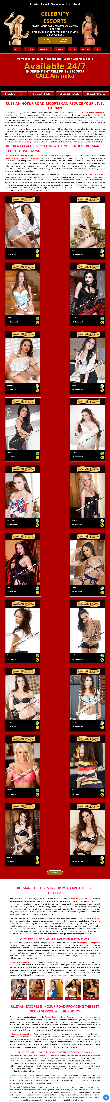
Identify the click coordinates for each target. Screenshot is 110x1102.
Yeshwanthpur (28, 1058)
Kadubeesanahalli (81, 970)
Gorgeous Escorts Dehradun (56, 887)
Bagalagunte (62, 1069)
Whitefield (26, 978)
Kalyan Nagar (10, 1019)
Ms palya (94, 1084)
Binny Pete (78, 1017)
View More (55, 447)
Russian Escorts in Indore (86, 870)
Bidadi (7, 908)
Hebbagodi (95, 1065)
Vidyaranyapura (28, 974)
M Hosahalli (96, 1050)
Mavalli (94, 1002)
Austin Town (96, 1091)
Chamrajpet (26, 1012)
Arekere (60, 932)
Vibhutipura (96, 988)
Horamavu (26, 995)
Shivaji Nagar (27, 950)
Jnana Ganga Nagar (62, 1031)
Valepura (94, 998)
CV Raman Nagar (11, 950)
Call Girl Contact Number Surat (80, 853)
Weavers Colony (80, 950)
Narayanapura (97, 965)
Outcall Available (64, 40)
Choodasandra (62, 1039)
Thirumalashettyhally (98, 985)
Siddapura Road (97, 1068)
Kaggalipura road (81, 1043)
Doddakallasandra (81, 1040)
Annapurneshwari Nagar (64, 1015)
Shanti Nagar (27, 947)
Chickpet (8, 932)
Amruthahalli (44, 918)
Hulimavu (43, 979)
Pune (97, 49)
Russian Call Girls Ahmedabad (49, 853)
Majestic (8, 1058)
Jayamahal (43, 986)
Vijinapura (95, 1043)
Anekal (42, 922)
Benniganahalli (62, 1000)
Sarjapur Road (27, 944)
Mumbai (84, 49)
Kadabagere (79, 911)
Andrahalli (78, 924)
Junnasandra (27, 991)
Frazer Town (9, 967)
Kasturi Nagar (62, 908)
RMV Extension (63, 949)
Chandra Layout (45, 950)
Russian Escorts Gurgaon (27, 865)
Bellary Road (62, 939)
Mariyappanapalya (98, 1024)
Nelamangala (44, 1031)
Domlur (8, 961)
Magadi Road (44, 1017)
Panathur (60, 911)
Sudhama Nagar (28, 954)
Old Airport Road (28, 908)
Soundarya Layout (78, 928)
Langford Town (45, 1082)
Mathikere (9, 1074)
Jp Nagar (8, 1012)
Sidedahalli (95, 1072)
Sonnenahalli (79, 1027)
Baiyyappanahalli (28, 988)
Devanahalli (9, 954)
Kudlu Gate (61, 970)
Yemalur (60, 1073)
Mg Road (8, 1077)
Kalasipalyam (79, 1024)
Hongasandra (10, 981)
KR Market (26, 1065)
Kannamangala (80, 921)
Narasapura (61, 1004)
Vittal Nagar (61, 976)
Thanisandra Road (96, 1080)
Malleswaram (10, 1061)
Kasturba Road (28, 998)
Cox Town (26, 1015)
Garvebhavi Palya (81, 1013)
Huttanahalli (79, 954)
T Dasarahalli (27, 1019)
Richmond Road (28, 1061)
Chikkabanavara (63, 990)
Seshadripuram (28, 1078)
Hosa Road (61, 1043)
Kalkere (60, 997)
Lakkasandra (96, 1046)
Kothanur (43, 1008)
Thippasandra (44, 1066)
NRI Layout (61, 1076)
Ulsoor (24, 964)
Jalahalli (8, 1005)
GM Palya (43, 963)
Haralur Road (44, 908)
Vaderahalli (95, 951)
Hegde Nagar (44, 970)
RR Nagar (25, 933)
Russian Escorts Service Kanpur (30, 870)
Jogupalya (95, 1005)
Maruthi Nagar (45, 1020)
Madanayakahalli (98, 995)
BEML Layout (62, 942)
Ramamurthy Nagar (27, 922)
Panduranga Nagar (44, 1038)
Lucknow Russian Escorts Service (83, 865)
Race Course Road (44, 1048)
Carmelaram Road (27, 1043)
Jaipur (71, 49)
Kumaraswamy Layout (45, 1012)
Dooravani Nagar (81, 1079)
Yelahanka (26, 985)
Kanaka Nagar (79, 1000)
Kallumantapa (79, 1010)
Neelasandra (62, 1066)
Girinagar (25, 1009)
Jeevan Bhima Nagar (44, 990)
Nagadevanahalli (98, 945)
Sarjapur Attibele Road (63, 1051)
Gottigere (8, 971)
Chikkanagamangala (98, 958)
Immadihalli (78, 982)
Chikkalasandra (80, 957)
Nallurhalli (78, 973)
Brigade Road (10, 922)
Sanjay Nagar (62, 953)
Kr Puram (8, 1044)
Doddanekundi (10, 957)
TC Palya (60, 963)
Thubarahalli (62, 922)
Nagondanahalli (97, 941)
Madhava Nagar (80, 1068)
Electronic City (10, 964)
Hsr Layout (9, 995)
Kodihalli (8, 1037)
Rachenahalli (96, 911)
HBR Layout (9, 974)
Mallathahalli (62, 1023)
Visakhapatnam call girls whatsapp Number (29, 881)
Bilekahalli (9, 911)
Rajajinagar (26, 911)
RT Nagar (25, 937)
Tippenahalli (96, 929)
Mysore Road (44, 1027)
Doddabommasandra (64, 1027)
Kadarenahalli (96, 972)
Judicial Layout (97, 955)
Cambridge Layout (43, 942)
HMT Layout (27, 1071)
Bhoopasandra (80, 1075)
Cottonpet (26, 1047)
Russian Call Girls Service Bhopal (76, 876)
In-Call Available (46, 40)
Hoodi (7, 985)
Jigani (41, 995)
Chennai (26, 49)
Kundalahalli (44, 911)
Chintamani (61, 1055)
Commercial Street (9, 936)
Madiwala (8, 1051)
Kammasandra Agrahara (80, 916)
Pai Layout (43, 1034)
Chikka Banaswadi (78, 1054)
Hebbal (7, 978)
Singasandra (44, 1059)
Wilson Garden (28, 981)
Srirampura (78, 1003)
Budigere (60, 918)
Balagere (77, 1046)
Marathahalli (10, 1070)
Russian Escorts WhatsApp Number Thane (41, 876)
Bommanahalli (10, 915)
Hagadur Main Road (97, 1035)
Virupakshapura (80, 1030)
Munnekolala (79, 989)
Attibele (42, 929)
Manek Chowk (27, 1051)
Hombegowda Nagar (44, 974)
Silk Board (61, 935)
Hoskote (94, 1088)
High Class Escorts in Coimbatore (66, 881)
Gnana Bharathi (97, 1027)
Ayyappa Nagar (97, 1030)
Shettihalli (61, 956)
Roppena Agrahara (77, 1035)
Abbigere (42, 915)
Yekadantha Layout (96, 980)
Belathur (77, 908)
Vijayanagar (26, 1026)
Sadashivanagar (28, 940)
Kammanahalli (27, 1075)
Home (12, 49)
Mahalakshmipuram (98, 1053)
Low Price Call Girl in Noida (80, 859)
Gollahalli (77, 966)
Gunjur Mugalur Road (97, 936)
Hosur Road (9, 991)
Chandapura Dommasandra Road (97, 1017)
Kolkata (57, 49)
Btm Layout (9, 929)
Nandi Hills (26, 1022)
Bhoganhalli (96, 925)
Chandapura (44, 947)
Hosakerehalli (62, 1059)
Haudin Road (44, 966)
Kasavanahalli (44, 1086)
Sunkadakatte (27, 957)
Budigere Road (80, 1082)
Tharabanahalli (80, 993)
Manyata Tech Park (10, 1066)
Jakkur (41, 982)
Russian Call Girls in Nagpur (59, 870)
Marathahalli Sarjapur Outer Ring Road (97, 1059)
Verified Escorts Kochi (94, 881)
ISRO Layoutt (44, 1092)
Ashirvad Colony (80, 1006)
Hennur (25, 1068)
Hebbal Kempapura (44, 1003)
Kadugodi (8, 1015)
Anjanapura (44, 925)
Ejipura (42, 960)
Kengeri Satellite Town (11, 1032)
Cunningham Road (10, 946)
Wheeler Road (44, 1075)
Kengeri (8, 1028)
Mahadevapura (11, 1054)
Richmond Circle (28, 926)
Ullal (58, 1020)
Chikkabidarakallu (81, 937)
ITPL (6, 1002)
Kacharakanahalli (98, 922)
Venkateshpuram (98, 948)
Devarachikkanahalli (64, 1007)
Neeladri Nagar (80, 986)
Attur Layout (96, 1009)
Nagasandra (61, 1046)
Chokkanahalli (97, 918)
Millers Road (44, 1024)
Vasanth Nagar (28, 971)
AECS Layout (44, 1089)
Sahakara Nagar (45, 1056)
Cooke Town (9, 941)
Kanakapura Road (9, 1023)
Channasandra (62, 946)
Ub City (25, 961)
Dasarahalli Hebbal (43, 955)
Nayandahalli (79, 996)
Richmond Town (28, 930)
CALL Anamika (55, 75)
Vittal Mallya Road (44, 1071)
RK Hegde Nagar (80, 940)
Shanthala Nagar (28, 1029)
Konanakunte (62, 994)
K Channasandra (28, 1054)
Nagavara (60, 925)
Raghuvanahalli (97, 969)
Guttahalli (26, 1038)
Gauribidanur (62, 980)
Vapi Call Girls (26, 853)
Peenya (42, 1043)
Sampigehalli (96, 932)
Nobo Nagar (79, 1072)
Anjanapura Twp (97, 1040)
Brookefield (9, 925)
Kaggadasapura (45, 999)
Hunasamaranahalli (98, 991)
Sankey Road (79, 1085)
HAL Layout (61, 915)
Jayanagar (8, 1009)
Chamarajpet (62, 966)
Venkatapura (62, 983)
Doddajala (95, 1012)
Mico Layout (61, 973)
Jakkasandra (27, 1005)
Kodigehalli (61, 959)
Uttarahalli (26, 967)
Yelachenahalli (45, 1079)
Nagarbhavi (9, 1081)
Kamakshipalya (97, 915)
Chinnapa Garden (81, 1065)
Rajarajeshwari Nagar (28, 916)
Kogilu (76, 933)
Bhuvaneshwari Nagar (45, 936)
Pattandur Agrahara (78, 978)
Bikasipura (95, 908)
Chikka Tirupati (63, 1036)
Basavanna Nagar (64, 929)
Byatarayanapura (81, 1050)
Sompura (95, 1075)
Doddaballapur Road (28, 1034)
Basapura (60, 1011)
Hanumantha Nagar (79, 962)
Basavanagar (44, 932)
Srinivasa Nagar (45, 1063)
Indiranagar (9, 998)
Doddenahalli (79, 947)
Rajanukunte (44, 1052)
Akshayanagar (62, 1062)
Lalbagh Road (10, 1047)
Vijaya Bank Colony (78, 1060)
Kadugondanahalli (64, 987)
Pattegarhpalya (97, 962)
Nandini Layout (11, 1084)
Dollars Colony (28, 1002)
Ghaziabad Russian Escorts (54, 865)
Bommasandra (10, 918)
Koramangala (10, 1041)
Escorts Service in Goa (32, 859)
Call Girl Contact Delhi (55, 859)
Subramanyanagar (98, 975)
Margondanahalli (81, 944)
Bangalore (42, 49)
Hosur (7, 988)
